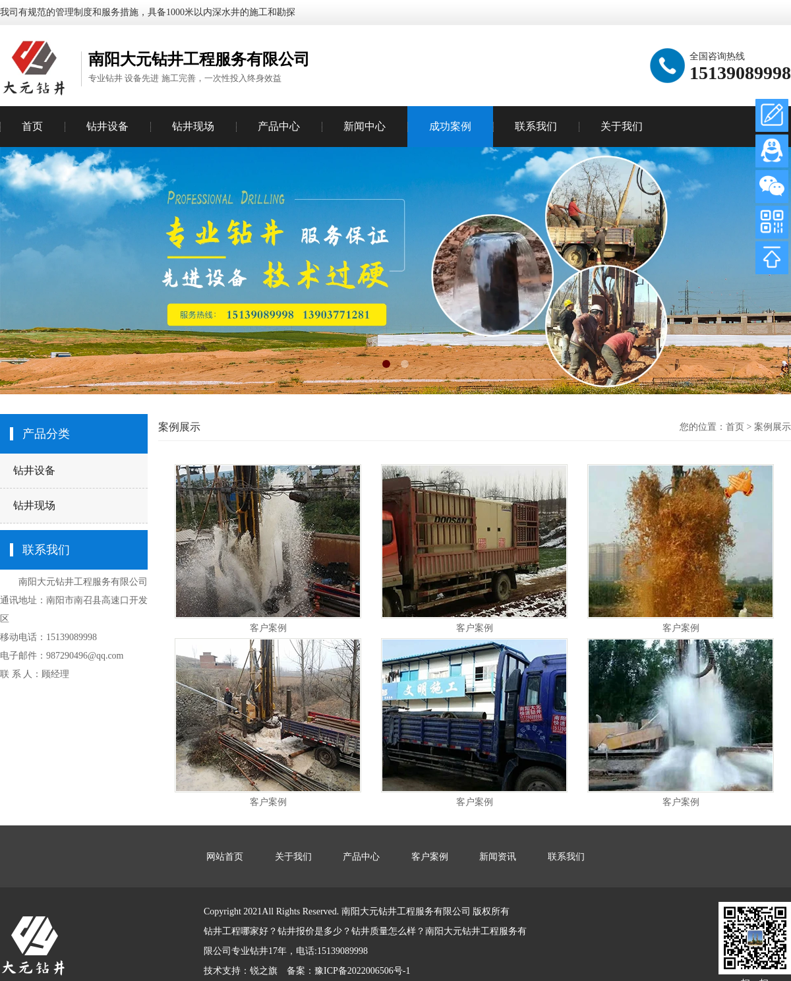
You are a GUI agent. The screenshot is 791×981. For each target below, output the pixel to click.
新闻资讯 (497, 857)
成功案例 (450, 126)
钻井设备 (34, 470)
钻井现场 (34, 505)
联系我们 (536, 126)
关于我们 (622, 126)
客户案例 (268, 628)
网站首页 (224, 857)
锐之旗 (264, 971)
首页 (32, 126)
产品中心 (279, 126)
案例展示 (772, 427)
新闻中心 (364, 126)
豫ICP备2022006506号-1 (362, 971)
